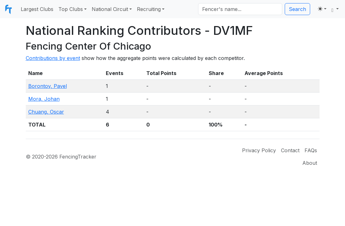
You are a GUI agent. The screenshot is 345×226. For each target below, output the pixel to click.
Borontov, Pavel (47, 86)
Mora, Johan (44, 99)
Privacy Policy (259, 150)
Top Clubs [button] (70, 9)
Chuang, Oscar (46, 112)
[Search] (240, 9)
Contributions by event (53, 58)
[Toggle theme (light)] (322, 9)
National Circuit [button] (110, 9)
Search (297, 9)
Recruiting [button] (149, 9)
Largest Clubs (37, 9)
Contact (290, 150)
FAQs (311, 150)
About (309, 163)
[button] (335, 9)
